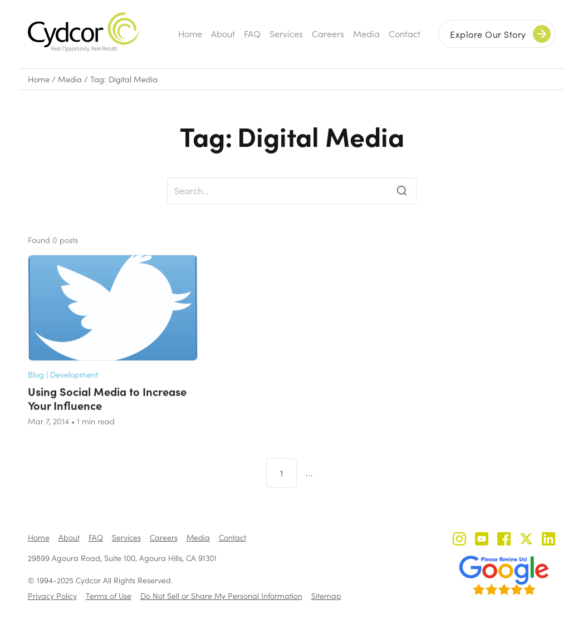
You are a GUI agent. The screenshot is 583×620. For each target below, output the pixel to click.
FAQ (252, 33)
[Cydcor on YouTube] (481, 540)
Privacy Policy (52, 596)
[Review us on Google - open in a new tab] (504, 575)
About (223, 33)
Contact (404, 33)
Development (74, 386)
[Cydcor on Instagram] (459, 540)
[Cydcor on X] (526, 540)
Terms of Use (108, 596)
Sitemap (326, 596)
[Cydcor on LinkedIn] (548, 540)
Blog (36, 386)
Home (190, 33)
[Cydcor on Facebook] (504, 540)
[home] (83, 32)
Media (366, 33)
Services (286, 33)
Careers (328, 33)
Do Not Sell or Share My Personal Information (221, 596)
